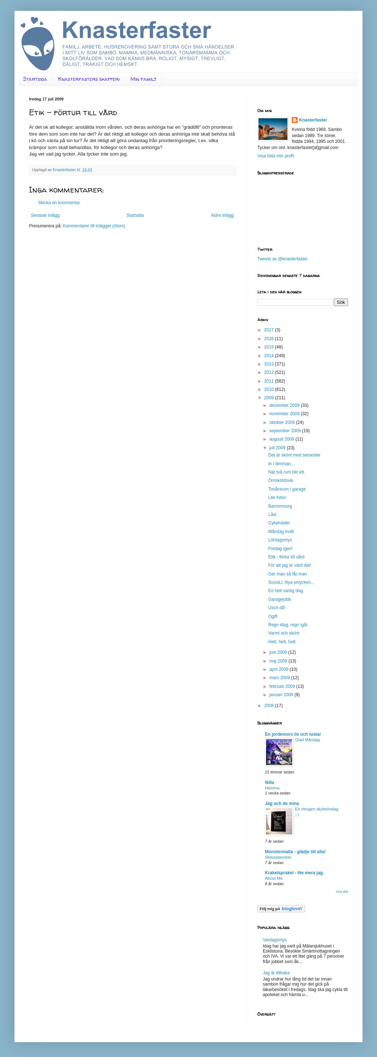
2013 (269, 364)
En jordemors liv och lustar (293, 734)
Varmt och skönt (283, 633)
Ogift (272, 616)
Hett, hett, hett (281, 641)
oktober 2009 (282, 422)
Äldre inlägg (222, 215)
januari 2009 (281, 694)
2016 (269, 338)
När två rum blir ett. (286, 472)
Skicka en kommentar (59, 202)
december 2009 (285, 405)
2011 (269, 381)
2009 (269, 397)
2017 (269, 330)
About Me (274, 878)
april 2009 (279, 669)
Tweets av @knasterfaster (282, 258)
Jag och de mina (282, 803)
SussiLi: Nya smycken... (291, 582)
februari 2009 (282, 686)
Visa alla (342, 891)
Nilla (269, 782)
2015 (269, 347)
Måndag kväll (281, 531)
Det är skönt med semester (294, 455)
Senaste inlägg (45, 215)
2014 (269, 355)
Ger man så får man (287, 574)
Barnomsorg (280, 506)
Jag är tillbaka (276, 972)
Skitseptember (278, 857)
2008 (269, 705)
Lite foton (277, 497)
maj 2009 (279, 661)
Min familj (143, 78)
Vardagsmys (275, 939)
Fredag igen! (280, 548)
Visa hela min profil (275, 155)
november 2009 (285, 413)
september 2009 (285, 430)
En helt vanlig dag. (286, 590)
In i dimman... (281, 463)
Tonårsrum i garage (287, 489)
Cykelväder (279, 522)
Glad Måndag (307, 740)
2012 (269, 372)
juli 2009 (278, 447)
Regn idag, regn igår (288, 624)
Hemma (272, 788)
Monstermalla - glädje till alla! (295, 851)
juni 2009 (278, 652)
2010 (269, 389)
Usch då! (276, 607)
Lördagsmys (280, 539)
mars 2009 (280, 677)
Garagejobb (279, 599)
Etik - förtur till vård (286, 557)
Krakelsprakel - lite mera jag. (294, 872)
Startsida (35, 78)
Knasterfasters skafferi (89, 78)
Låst (272, 514)
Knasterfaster (313, 120)
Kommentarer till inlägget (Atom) (94, 225)
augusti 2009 (282, 439)
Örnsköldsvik (280, 480)
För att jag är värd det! (289, 565)
